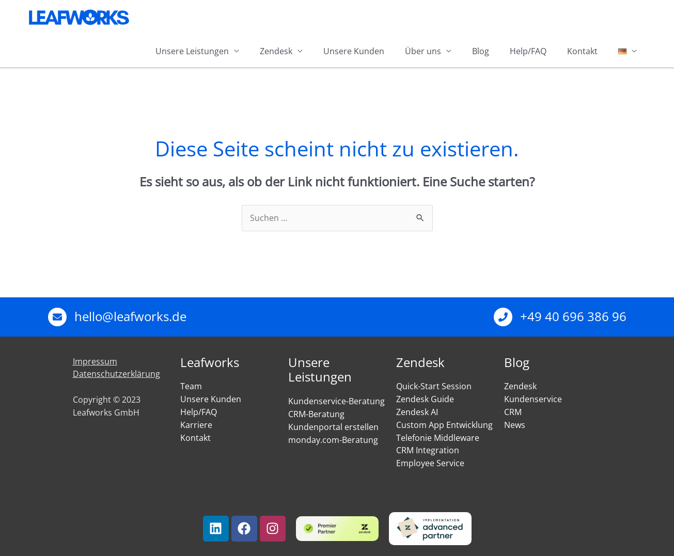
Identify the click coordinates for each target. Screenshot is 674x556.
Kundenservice (533, 399)
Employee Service (430, 463)
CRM (513, 412)
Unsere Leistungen (192, 51)
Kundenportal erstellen (333, 427)
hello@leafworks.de (130, 316)
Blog (480, 51)
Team (191, 386)
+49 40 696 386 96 (573, 316)
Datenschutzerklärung (116, 373)
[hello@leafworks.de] (57, 317)
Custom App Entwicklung (444, 425)
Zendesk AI (417, 412)
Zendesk (276, 51)
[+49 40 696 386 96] (503, 317)
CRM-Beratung (316, 414)
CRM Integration (427, 450)
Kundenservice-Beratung (336, 401)
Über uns (423, 51)
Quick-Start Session (434, 386)
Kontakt (582, 51)
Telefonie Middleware (437, 437)
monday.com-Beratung (333, 440)
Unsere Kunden (353, 51)
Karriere (196, 425)
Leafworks (209, 362)
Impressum (95, 361)
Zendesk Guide (425, 399)
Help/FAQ (528, 51)
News (514, 425)
